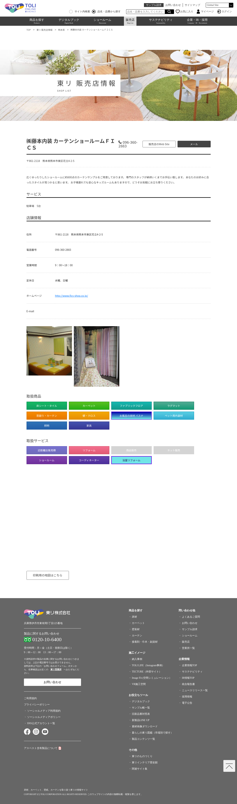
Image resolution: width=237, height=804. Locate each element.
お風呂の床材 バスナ (131, 415)
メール (194, 144)
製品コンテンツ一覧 (143, 739)
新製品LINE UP (140, 720)
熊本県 (61, 29)
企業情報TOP (189, 665)
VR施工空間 (139, 684)
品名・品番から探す (106, 11)
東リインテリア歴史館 (145, 762)
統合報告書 (188, 684)
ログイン (227, 11)
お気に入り (186, 11)
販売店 (130, 21)
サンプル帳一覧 (141, 707)
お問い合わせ (173, 5)
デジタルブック (69, 21)
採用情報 (187, 696)
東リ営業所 (56, 669)
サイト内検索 (79, 11)
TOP (29, 29)
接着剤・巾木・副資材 (145, 641)
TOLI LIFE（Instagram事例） (148, 665)
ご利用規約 (30, 698)
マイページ (207, 11)
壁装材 (136, 629)
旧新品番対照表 (141, 714)
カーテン (137, 635)
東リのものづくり (142, 756)
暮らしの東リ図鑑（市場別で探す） (152, 732)
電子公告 (187, 703)
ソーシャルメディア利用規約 (44, 710)
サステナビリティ (161, 21)
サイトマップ (192, 5)
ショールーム (102, 21)
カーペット (138, 623)
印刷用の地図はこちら (47, 575)
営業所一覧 (188, 648)
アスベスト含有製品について (40, 748)
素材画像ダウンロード (145, 726)
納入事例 (137, 659)
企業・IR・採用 (197, 21)
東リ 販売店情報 (44, 29)
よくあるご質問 (191, 616)
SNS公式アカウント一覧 (41, 723)
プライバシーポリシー (37, 704)
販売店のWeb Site (159, 144)
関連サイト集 (139, 768)
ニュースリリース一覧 (195, 690)
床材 (134, 616)
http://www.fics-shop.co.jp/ (71, 295)
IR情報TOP (188, 678)
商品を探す (36, 21)
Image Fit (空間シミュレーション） (152, 678)
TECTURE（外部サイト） (146, 671)
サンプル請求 (153, 5)
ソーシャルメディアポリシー (44, 717)
